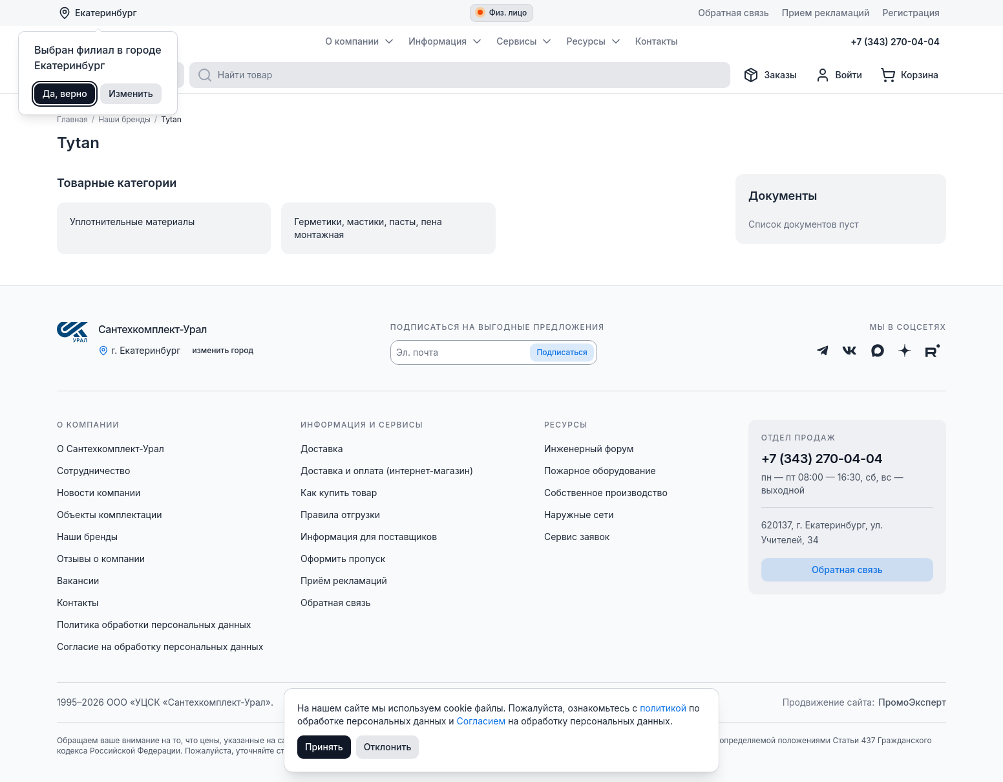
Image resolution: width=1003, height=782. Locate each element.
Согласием (483, 720)
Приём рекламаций (344, 580)
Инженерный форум (589, 448)
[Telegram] (822, 350)
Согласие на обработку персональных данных (160, 646)
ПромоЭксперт (912, 702)
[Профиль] (838, 75)
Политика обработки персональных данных (154, 624)
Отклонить (388, 746)
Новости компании (98, 492)
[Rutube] (933, 350)
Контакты (77, 602)
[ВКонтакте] (849, 350)
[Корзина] (909, 75)
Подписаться (561, 352)
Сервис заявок (577, 536)
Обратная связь (336, 602)
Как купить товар (339, 492)
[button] (493, 352)
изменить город (222, 350)
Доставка (322, 448)
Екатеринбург (97, 12)
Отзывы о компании (101, 558)
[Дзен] (905, 350)
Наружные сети (579, 514)
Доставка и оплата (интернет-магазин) (387, 470)
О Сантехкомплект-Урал (110, 448)
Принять (324, 746)
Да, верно (65, 93)
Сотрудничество (93, 470)
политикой (664, 707)
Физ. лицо (502, 12)
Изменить (131, 93)
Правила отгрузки (340, 514)
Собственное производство (606, 492)
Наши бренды (87, 536)
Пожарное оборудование (600, 470)
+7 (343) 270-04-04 (822, 458)
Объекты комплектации (109, 514)
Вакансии (78, 580)
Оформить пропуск (343, 558)
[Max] (878, 350)
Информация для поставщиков (369, 536)
